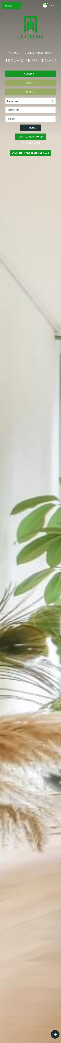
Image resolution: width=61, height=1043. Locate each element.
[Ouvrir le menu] (11, 5)
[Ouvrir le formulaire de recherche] (30, 128)
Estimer (30, 92)
